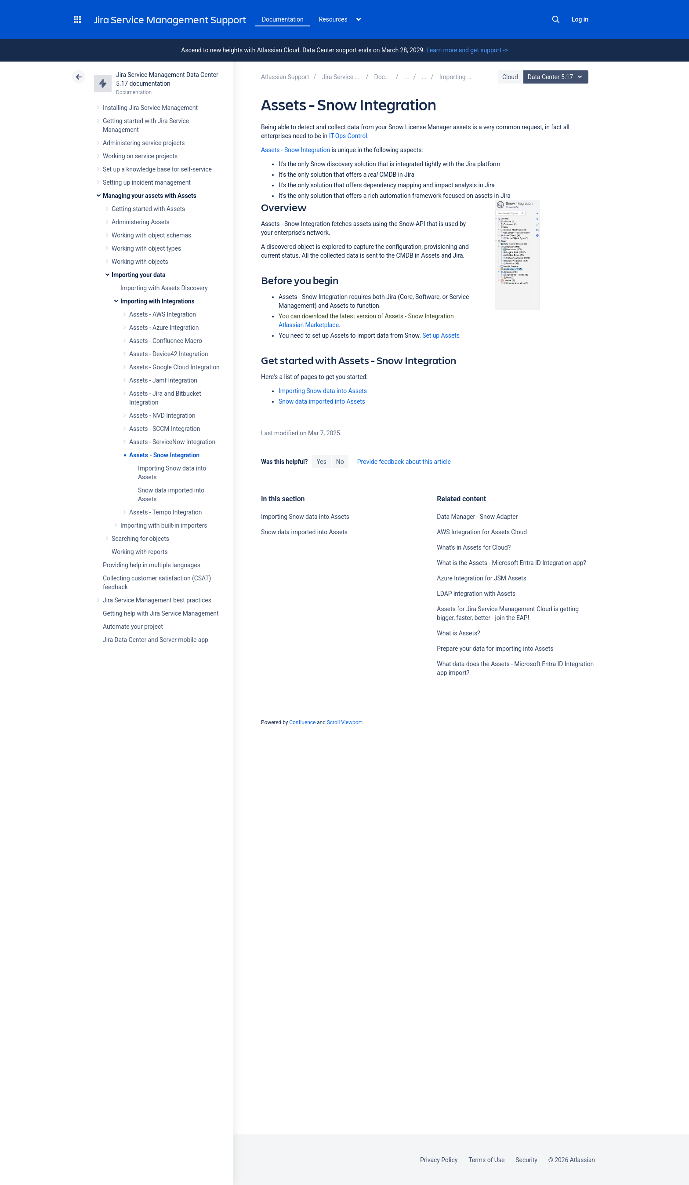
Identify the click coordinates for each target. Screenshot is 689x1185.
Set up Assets (441, 335)
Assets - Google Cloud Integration (174, 367)
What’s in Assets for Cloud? (474, 547)
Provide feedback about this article (404, 461)
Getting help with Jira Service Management (160, 613)
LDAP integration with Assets (476, 593)
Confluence (302, 722)
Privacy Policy (438, 1159)
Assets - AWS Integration (162, 314)
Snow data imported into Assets (322, 401)
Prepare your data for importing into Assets (495, 648)
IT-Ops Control (348, 135)
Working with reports (140, 551)
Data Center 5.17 (557, 77)
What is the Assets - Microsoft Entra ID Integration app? (511, 562)
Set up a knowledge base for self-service (157, 169)
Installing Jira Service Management (150, 107)
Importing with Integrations (157, 301)
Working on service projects (140, 156)
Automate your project (133, 626)
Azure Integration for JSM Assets (481, 578)
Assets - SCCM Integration (164, 428)
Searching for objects (140, 538)
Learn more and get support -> (467, 50)
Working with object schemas (151, 235)
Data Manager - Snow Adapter (477, 516)
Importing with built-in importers (163, 525)
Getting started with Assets (148, 208)
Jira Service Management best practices (157, 600)
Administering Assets (141, 222)
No (340, 461)
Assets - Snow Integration (164, 455)
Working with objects (140, 261)
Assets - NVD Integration (162, 415)
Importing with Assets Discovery (164, 288)
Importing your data (138, 274)
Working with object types (146, 248)
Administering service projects (144, 142)
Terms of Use (486, 1159)
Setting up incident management (147, 182)
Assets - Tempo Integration (165, 512)
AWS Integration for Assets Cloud (482, 532)
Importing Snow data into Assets (323, 390)
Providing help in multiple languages (151, 565)
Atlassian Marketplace (309, 324)
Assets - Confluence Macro (165, 340)
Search (556, 19)
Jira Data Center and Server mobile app (155, 639)
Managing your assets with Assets (149, 195)
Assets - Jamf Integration (163, 380)
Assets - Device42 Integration (168, 353)
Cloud (510, 76)
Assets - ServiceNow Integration (172, 441)
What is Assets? (458, 633)
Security (526, 1159)
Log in (580, 19)
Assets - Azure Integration (164, 327)
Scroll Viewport (344, 722)
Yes (321, 461)
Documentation (283, 19)
